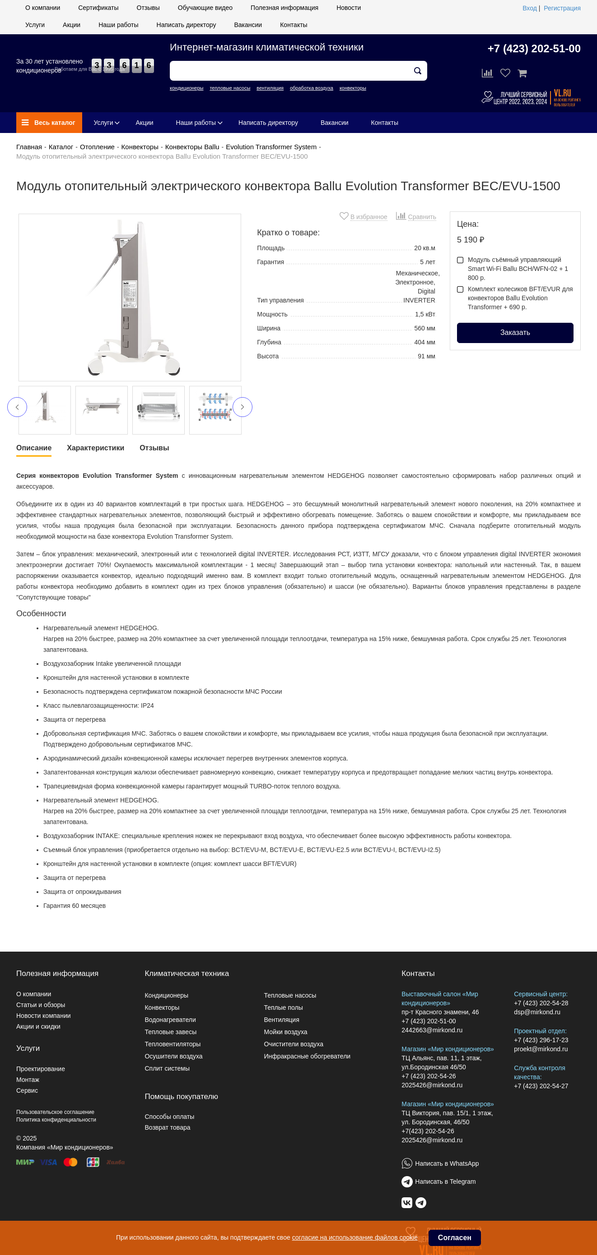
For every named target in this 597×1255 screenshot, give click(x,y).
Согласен (454, 1237)
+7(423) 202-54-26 (427, 1131)
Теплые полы (283, 1007)
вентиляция (270, 88)
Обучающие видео (205, 7)
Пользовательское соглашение (55, 1112)
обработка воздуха (311, 88)
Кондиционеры (166, 995)
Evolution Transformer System (271, 147)
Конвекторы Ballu (192, 147)
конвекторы (353, 88)
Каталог (61, 147)
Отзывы (148, 7)
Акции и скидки (38, 1026)
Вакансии (248, 24)
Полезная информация (284, 7)
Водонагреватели (170, 1019)
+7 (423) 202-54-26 (428, 1076)
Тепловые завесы (170, 1031)
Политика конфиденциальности (56, 1120)
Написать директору (186, 24)
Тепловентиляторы (173, 1044)
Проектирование (40, 1068)
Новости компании (43, 1015)
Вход (529, 8)
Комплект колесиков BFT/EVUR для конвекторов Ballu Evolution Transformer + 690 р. (515, 298)
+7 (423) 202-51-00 (534, 48)
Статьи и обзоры (40, 1004)
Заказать (515, 332)
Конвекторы (140, 147)
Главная (29, 147)
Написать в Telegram (445, 1181)
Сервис (27, 1090)
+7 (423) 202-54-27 (541, 1086)
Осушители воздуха (173, 1056)
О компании (42, 7)
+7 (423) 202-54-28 (541, 1003)
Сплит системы (167, 1068)
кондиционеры (186, 88)
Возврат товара (167, 1127)
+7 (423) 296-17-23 (541, 1040)
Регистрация (562, 8)
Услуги (35, 24)
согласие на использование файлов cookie (355, 1237)
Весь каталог (48, 123)
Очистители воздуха (293, 1044)
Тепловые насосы (290, 995)
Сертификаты (98, 7)
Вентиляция (281, 1019)
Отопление (97, 147)
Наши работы (118, 24)
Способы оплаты (169, 1116)
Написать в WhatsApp (447, 1163)
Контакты (293, 24)
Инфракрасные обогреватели (307, 1056)
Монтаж (27, 1079)
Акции (71, 24)
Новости (348, 7)
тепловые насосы (230, 88)
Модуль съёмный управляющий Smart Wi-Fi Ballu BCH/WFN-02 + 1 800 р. (512, 268)
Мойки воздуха (285, 1031)
